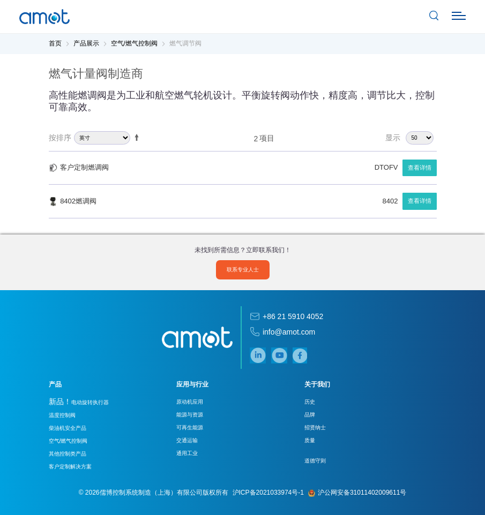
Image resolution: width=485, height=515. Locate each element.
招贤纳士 (315, 427)
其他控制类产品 (67, 454)
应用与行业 (192, 384)
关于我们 (317, 384)
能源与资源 (189, 415)
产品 (55, 384)
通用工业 (187, 453)
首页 (55, 43)
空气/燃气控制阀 (134, 43)
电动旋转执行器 (79, 402)
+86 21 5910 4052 (293, 316)
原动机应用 (189, 402)
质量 (309, 440)
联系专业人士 (243, 269)
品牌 (309, 415)
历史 (309, 402)
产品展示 (86, 43)
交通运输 (187, 440)
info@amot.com (289, 332)
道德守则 (315, 461)
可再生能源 (189, 427)
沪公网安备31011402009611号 (357, 493)
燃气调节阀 (185, 43)
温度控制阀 (62, 415)
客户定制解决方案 (70, 466)
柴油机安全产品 (67, 428)
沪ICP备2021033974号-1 (268, 492)
